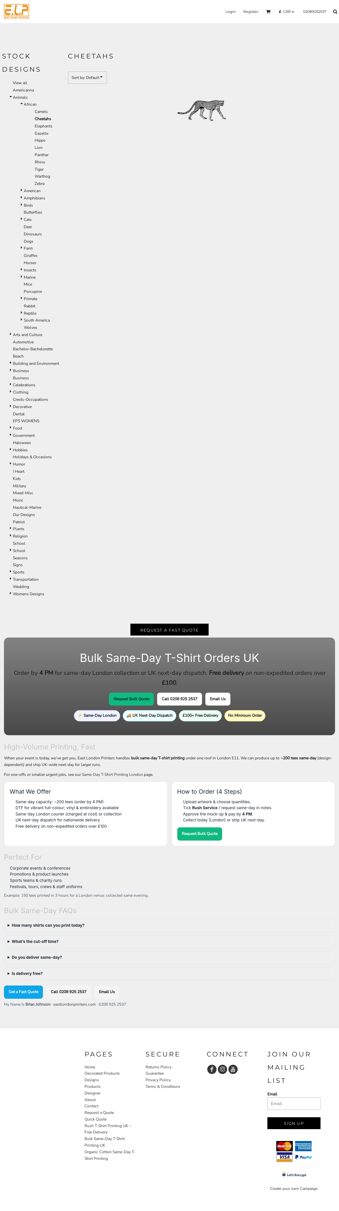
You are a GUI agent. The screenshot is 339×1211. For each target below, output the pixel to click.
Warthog (42, 176)
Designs (92, 1080)
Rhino (40, 162)
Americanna (23, 90)
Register (250, 11)
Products (93, 1086)
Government (24, 435)
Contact (91, 1106)
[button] (268, 11)
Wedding (21, 586)
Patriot (19, 522)
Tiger (39, 169)
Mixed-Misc (23, 493)
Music (18, 500)
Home (90, 1067)
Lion (39, 147)
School (19, 543)
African (30, 104)
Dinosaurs (33, 234)
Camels (41, 111)
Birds (28, 205)
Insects (30, 270)
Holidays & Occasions (32, 457)
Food (17, 428)
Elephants (43, 126)
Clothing (20, 392)
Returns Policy (159, 1067)
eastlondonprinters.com (74, 1004)
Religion (20, 536)
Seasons (20, 558)
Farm (28, 248)
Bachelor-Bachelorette (33, 349)
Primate (30, 298)
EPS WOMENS (26, 421)
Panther (42, 154)
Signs (18, 565)
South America (37, 320)
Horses (30, 262)
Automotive (23, 342)
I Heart (18, 471)
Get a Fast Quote (23, 991)
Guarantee (155, 1073)
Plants (18, 529)
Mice (28, 284)
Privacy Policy (158, 1080)
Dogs (28, 241)
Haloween (22, 442)
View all (20, 83)
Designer (92, 1093)
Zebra (40, 183)
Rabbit (29, 306)
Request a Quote (99, 1112)
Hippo (40, 140)
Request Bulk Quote (131, 699)
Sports (18, 572)
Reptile (30, 313)
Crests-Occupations (30, 399)
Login (230, 11)
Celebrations (24, 385)
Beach (18, 356)
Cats (28, 219)
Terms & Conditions (163, 1086)
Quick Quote (96, 1119)
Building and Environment (36, 363)
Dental (19, 414)
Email (272, 1094)
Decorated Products (102, 1073)
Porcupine (33, 291)
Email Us (218, 699)
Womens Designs (28, 594)
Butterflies (33, 212)
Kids (17, 478)
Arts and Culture (27, 334)
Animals (20, 97)
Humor (19, 464)
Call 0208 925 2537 (179, 699)
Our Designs (24, 514)
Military (19, 486)
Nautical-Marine (27, 507)
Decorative (22, 406)
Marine (30, 277)
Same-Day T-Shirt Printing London (112, 774)
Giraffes (31, 255)
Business (21, 370)
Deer (28, 226)
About (90, 1099)
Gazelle (41, 133)
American (32, 190)
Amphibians (34, 198)
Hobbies (20, 450)
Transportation (26, 579)
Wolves (30, 327)
